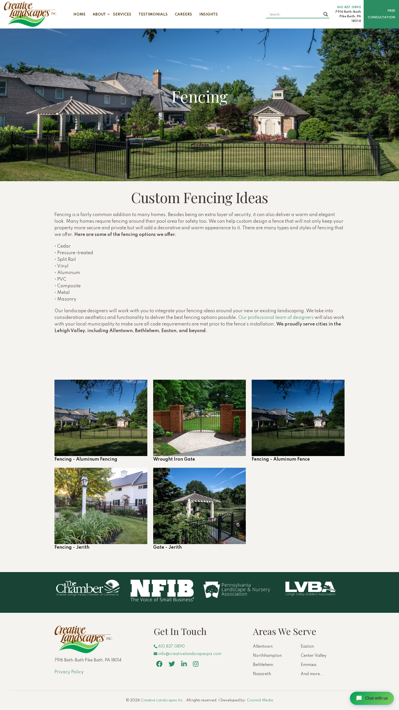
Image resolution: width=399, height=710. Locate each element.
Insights (208, 14)
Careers (183, 14)
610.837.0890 (349, 7)
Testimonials (153, 14)
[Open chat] (372, 698)
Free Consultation (381, 14)
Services (122, 14)
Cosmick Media (260, 700)
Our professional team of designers (276, 317)
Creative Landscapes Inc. (162, 700)
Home (79, 14)
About (99, 14)
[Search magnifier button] (325, 14)
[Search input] (295, 14)
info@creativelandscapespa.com (187, 654)
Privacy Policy (69, 672)
